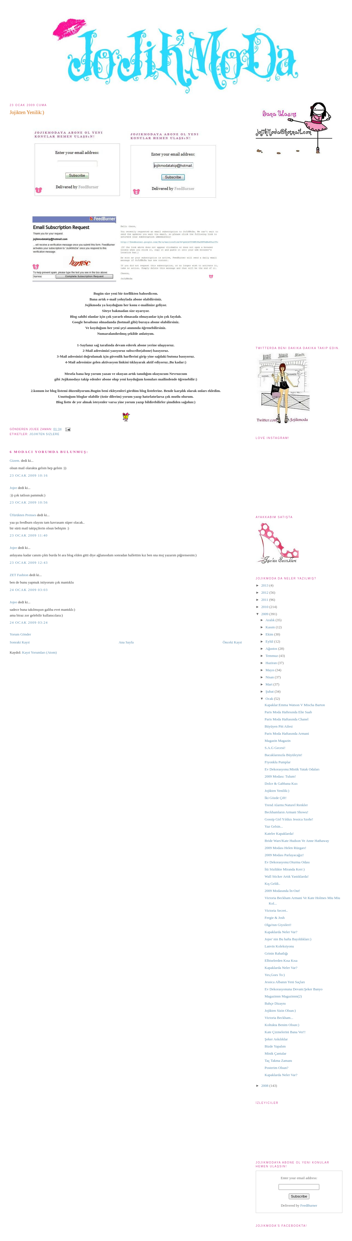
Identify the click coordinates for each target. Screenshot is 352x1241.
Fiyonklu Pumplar (277, 762)
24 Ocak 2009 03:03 (29, 590)
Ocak (270, 698)
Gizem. (15, 460)
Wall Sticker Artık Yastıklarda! (287, 876)
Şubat (270, 691)
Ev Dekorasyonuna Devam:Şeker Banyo (293, 989)
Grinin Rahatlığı (276, 953)
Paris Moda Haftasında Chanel (286, 719)
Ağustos (272, 648)
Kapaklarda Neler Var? (281, 932)
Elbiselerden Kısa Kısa (281, 960)
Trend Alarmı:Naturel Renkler (286, 805)
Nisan (270, 677)
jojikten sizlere (44, 434)
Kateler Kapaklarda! (279, 833)
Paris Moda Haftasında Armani (287, 733)
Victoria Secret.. (276, 910)
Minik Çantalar (275, 1053)
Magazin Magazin (277, 741)
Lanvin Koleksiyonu (279, 946)
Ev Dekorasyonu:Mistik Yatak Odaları (292, 769)
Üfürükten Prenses (23, 515)
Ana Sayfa (126, 642)
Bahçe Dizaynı (275, 1003)
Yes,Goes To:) (275, 975)
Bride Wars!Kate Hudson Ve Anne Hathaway (297, 841)
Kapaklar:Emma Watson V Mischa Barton (295, 705)
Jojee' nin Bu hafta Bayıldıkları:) (288, 939)
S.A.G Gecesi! (275, 748)
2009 (265, 614)
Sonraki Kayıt (20, 642)
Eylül (270, 641)
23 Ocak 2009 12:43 (29, 562)
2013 (265, 585)
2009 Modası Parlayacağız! (284, 855)
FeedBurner (308, 1205)
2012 (265, 592)
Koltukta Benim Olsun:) (282, 1025)
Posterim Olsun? (276, 1068)
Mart (270, 684)
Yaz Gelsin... (274, 826)
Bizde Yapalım (275, 1046)
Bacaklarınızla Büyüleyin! (283, 755)
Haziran (272, 663)
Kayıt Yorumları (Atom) (39, 652)
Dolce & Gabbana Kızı (281, 783)
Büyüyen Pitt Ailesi (279, 726)
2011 (265, 600)
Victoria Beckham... (279, 1018)
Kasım (271, 627)
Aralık (271, 620)
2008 (265, 1086)
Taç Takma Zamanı (278, 1060)
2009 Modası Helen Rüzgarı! (285, 848)
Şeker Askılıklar (276, 1039)
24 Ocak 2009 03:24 (29, 622)
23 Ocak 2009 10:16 (29, 475)
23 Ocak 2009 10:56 (29, 502)
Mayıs (271, 670)
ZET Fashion (19, 575)
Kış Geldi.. (272, 883)
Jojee (13, 488)
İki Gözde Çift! (275, 798)
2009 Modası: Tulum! (280, 776)
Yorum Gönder (20, 634)
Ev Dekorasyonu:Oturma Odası (287, 862)
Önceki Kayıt (232, 642)
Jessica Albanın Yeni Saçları (285, 982)
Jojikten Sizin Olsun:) (280, 1010)
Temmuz (272, 656)
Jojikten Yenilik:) (27, 112)
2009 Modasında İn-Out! (282, 891)
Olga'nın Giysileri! (278, 925)
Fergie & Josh (275, 918)
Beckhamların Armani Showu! (286, 812)
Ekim (270, 634)
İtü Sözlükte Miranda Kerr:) (284, 869)
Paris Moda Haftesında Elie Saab (288, 712)
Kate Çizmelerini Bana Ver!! (285, 1032)
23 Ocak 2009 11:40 (29, 535)
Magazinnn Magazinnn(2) (283, 996)
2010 (265, 607)
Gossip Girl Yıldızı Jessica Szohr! (289, 819)
